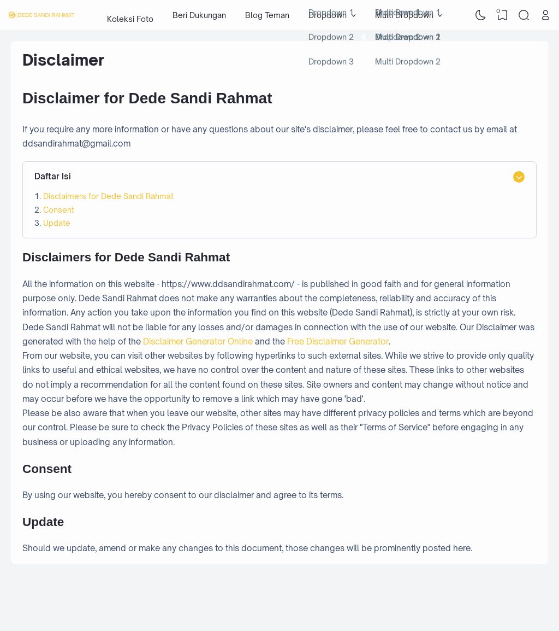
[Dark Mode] (481, 15)
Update (56, 222)
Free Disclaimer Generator (338, 341)
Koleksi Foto (130, 15)
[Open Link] (545, 15)
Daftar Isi (52, 176)
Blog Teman (267, 15)
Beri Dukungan (199, 15)
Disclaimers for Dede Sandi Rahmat (108, 196)
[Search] (524, 15)
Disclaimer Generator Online (198, 341)
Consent (58, 209)
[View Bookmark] (502, 15)
